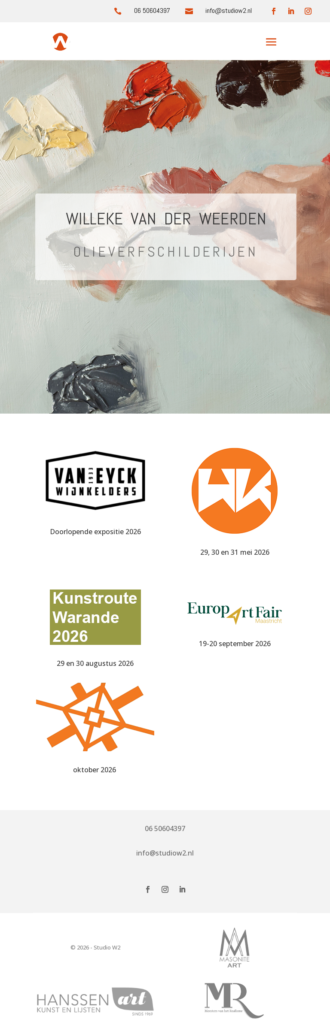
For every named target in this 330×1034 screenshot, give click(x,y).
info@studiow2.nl (165, 853)
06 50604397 (152, 10)
